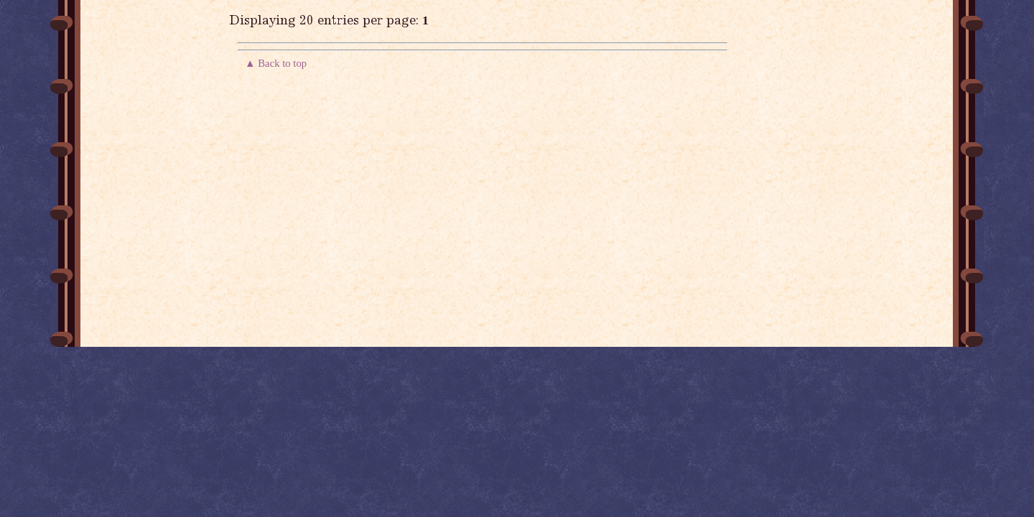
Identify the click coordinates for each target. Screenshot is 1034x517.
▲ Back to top (277, 63)
